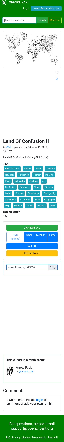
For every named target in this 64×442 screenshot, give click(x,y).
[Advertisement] (32, 104)
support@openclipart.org (32, 428)
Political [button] (41, 205)
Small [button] (29, 234)
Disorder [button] (49, 187)
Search (42, 20)
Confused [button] (24, 187)
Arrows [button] (27, 168)
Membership (39, 437)
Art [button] (43, 181)
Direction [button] (50, 168)
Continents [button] (10, 199)
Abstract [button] (33, 181)
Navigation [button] (23, 175)
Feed (50, 437)
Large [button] (52, 234)
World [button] (53, 205)
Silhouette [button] (20, 181)
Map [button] (7, 205)
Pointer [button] (37, 175)
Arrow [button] (38, 168)
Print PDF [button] (32, 246)
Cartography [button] (49, 193)
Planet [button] (29, 205)
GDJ (8, 147)
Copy (53, 267)
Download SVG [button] (32, 227)
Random (55, 20)
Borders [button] (19, 193)
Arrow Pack (24, 367)
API (56, 437)
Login (26, 8)
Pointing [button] (49, 175)
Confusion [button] (10, 187)
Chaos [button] (37, 187)
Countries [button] (25, 199)
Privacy (16, 437)
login (39, 400)
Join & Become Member (46, 8)
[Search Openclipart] (19, 20)
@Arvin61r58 (26, 371)
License (26, 437)
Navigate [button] (9, 175)
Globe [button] (8, 193)
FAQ (8, 437)
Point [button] (7, 181)
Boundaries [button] (33, 193)
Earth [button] (37, 199)
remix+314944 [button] (12, 168)
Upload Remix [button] (32, 253)
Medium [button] (40, 234)
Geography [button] (49, 199)
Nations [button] (18, 205)
